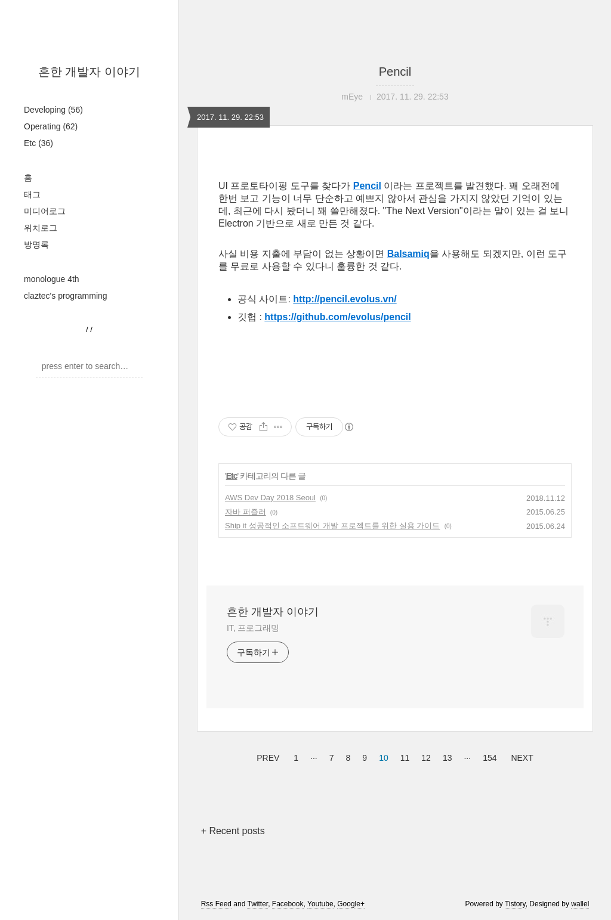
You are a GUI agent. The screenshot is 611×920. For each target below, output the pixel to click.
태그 (32, 194)
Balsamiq (408, 254)
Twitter (257, 904)
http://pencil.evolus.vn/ (344, 299)
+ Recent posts (233, 831)
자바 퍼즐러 (245, 511)
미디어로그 (45, 211)
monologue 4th (51, 279)
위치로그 (40, 228)
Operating (51, 126)
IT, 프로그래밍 (253, 628)
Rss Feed (216, 904)
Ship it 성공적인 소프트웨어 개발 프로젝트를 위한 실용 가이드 (332, 525)
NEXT (520, 756)
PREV (266, 756)
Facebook (288, 904)
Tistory (515, 904)
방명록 (36, 244)
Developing (53, 109)
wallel (580, 904)
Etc (38, 143)
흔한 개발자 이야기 (89, 71)
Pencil (395, 71)
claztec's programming (65, 296)
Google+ (351, 904)
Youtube (320, 904)
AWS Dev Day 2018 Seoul (270, 497)
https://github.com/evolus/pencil (337, 317)
